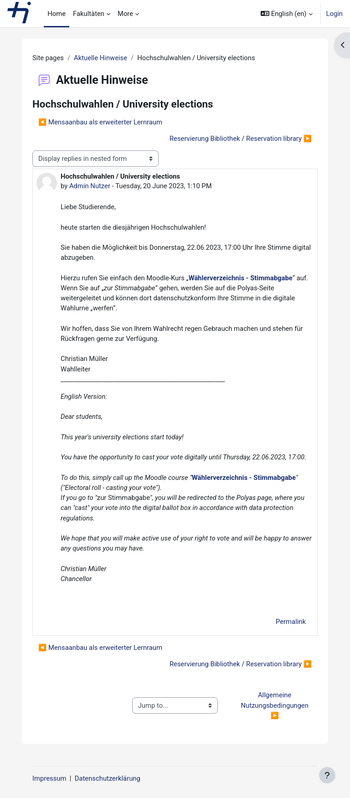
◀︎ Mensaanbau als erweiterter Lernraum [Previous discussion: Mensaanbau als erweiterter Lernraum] (100, 122)
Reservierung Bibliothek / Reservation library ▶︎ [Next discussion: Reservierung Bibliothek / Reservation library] (241, 138)
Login (334, 14)
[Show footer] (327, 775)
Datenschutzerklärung (107, 778)
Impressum (49, 778)
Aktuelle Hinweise (100, 58)
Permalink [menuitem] (291, 622)
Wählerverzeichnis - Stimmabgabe (241, 278)
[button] (286, 13)
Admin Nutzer (89, 186)
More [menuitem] (125, 14)
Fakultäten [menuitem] (88, 14)
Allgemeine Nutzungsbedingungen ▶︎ (275, 705)
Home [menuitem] (56, 14)
